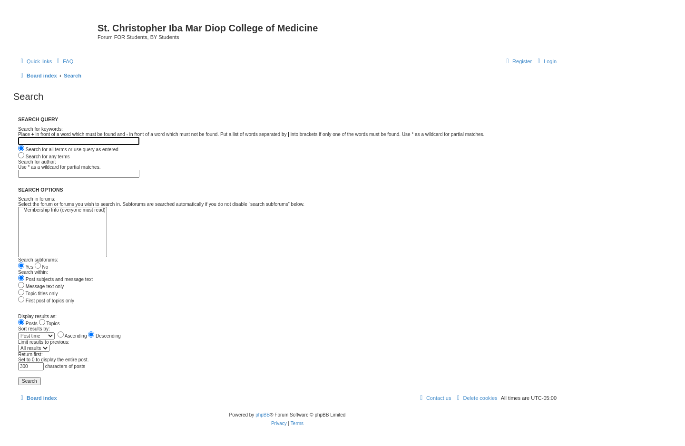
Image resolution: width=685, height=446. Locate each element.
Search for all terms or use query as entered (68, 149)
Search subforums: (38, 259)
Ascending (72, 336)
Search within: (33, 272)
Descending (104, 336)
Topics (49, 323)
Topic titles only (38, 293)
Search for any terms (44, 156)
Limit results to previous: (43, 342)
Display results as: (37, 316)
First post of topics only (46, 300)
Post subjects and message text (55, 279)
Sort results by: (34, 328)
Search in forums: (36, 199)
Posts (28, 323)
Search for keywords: (40, 129)
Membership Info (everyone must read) (63, 210)
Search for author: (37, 162)
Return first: (30, 354)
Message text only (41, 286)
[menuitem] (63, 61)
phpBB (262, 414)
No (42, 267)
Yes (25, 267)
